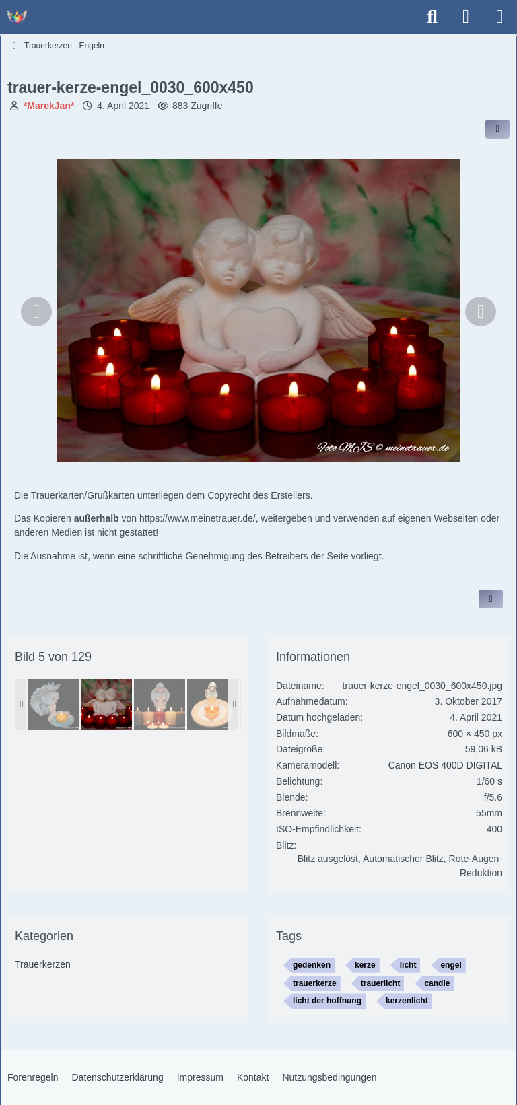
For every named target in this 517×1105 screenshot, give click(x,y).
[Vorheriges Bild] (36, 311)
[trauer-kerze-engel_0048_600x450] (159, 704)
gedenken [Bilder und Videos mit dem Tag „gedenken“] (312, 965)
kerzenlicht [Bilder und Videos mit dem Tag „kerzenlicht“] (407, 1000)
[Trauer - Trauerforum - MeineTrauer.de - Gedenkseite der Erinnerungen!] (17, 16)
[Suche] (432, 16)
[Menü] (499, 16)
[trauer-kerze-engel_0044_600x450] (212, 704)
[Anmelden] (465, 17)
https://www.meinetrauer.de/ (197, 518)
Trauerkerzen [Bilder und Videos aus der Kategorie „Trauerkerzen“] (43, 964)
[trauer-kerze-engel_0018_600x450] (53, 704)
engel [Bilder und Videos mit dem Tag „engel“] (450, 965)
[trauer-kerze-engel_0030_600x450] (106, 704)
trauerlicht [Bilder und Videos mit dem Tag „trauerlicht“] (381, 983)
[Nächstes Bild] (480, 311)
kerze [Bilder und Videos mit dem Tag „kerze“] (365, 965)
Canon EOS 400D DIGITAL (445, 765)
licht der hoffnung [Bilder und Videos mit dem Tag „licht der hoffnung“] (327, 1000)
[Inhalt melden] (491, 599)
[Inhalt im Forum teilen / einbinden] (497, 129)
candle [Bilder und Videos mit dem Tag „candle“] (437, 983)
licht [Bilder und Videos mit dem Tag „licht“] (408, 965)
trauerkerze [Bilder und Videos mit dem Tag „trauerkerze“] (315, 983)
